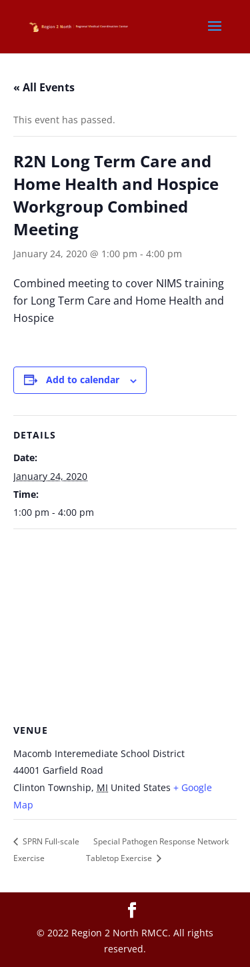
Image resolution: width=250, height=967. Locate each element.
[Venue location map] (125, 625)
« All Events (44, 87)
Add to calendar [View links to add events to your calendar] (82, 379)
